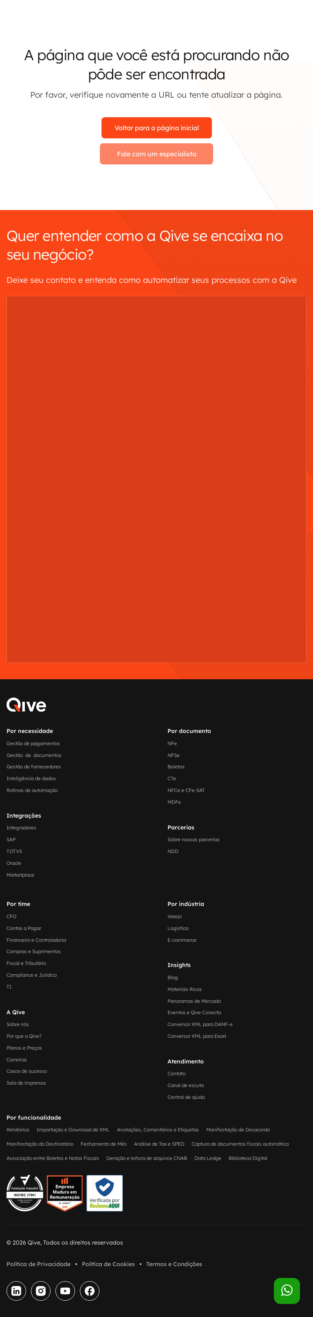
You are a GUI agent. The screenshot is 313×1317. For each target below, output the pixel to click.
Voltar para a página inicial (157, 128)
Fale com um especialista (156, 154)
